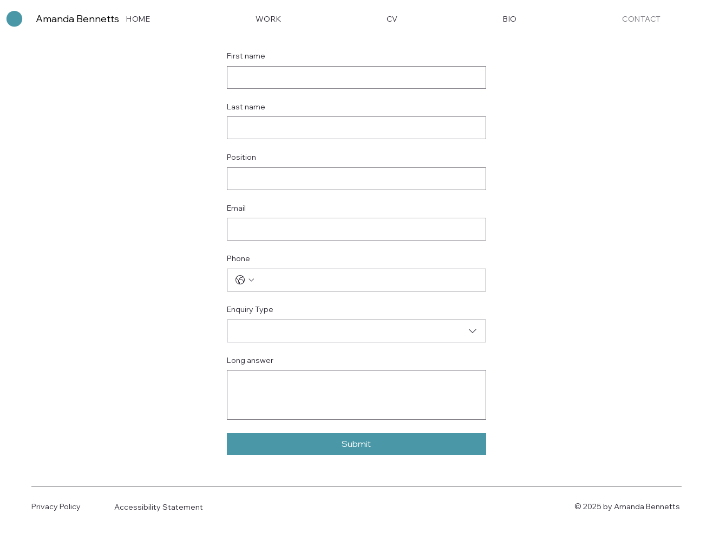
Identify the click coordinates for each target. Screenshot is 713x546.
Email (236, 208)
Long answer (250, 360)
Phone (238, 258)
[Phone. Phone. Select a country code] (245, 280)
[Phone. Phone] (367, 280)
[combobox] (356, 331)
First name (246, 56)
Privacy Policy (56, 506)
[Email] (353, 229)
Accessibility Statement (158, 507)
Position (241, 157)
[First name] (353, 77)
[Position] (353, 179)
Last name (246, 107)
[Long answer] (356, 395)
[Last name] (353, 128)
